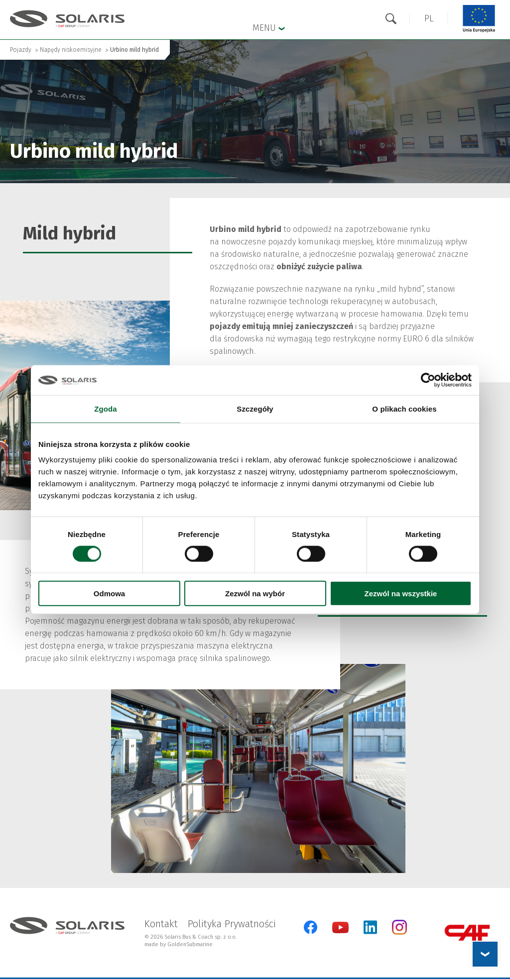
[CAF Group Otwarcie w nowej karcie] (467, 932)
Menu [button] (269, 27)
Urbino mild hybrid (134, 49)
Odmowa (109, 593)
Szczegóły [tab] (255, 408)
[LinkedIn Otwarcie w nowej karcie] (370, 927)
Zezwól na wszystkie (401, 593)
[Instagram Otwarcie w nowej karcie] (399, 932)
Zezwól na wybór (255, 593)
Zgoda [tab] (105, 408)
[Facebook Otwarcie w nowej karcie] (310, 927)
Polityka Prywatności (232, 924)
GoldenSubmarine (190, 944)
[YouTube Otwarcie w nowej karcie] (340, 931)
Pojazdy (20, 49)
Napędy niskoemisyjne (71, 49)
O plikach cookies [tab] (404, 408)
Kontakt (161, 924)
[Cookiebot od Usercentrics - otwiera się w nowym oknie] (428, 379)
